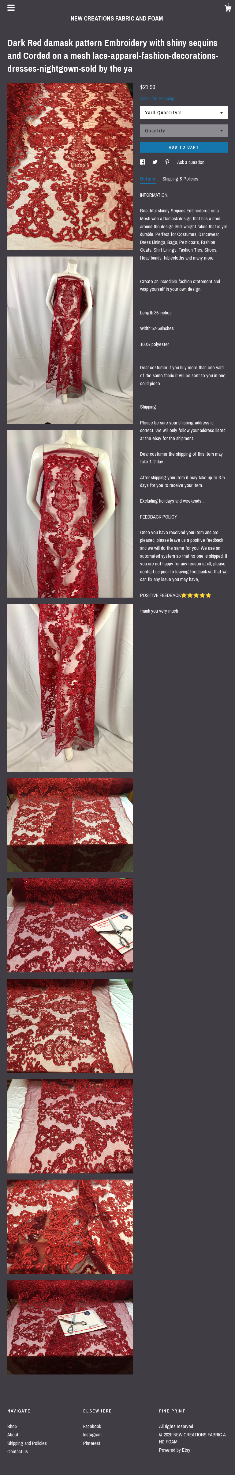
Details (148, 178)
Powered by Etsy (174, 1449)
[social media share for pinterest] (168, 162)
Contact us (17, 1451)
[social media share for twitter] (155, 162)
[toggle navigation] (11, 8)
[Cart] (228, 9)
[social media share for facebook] (143, 162)
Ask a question (190, 162)
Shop (12, 1426)
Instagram (92, 1434)
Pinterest (91, 1443)
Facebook (92, 1426)
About (12, 1434)
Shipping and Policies (27, 1443)
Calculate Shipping (157, 98)
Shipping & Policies (180, 178)
